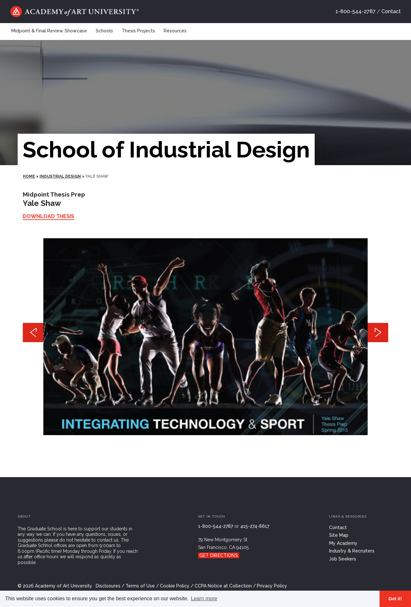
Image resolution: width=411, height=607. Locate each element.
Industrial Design (60, 176)
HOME (29, 176)
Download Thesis (48, 216)
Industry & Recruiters (351, 550)
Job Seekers (342, 558)
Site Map (338, 535)
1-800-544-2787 (356, 11)
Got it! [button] (395, 598)
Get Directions (218, 555)
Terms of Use (140, 585)
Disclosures (108, 585)
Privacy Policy (272, 585)
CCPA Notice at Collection (223, 585)
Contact (391, 11)
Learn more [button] (204, 598)
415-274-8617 (254, 526)
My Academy (343, 543)
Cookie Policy (174, 585)
